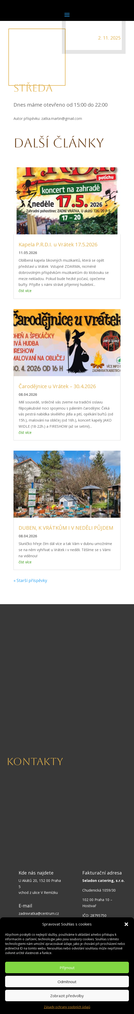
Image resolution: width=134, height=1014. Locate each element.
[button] (126, 924)
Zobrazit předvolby (67, 995)
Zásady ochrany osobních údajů (67, 1007)
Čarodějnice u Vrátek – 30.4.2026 (57, 386)
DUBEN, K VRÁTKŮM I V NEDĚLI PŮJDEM (66, 527)
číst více (25, 290)
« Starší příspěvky (30, 580)
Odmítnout (67, 981)
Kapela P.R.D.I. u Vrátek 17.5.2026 (58, 244)
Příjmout (67, 967)
